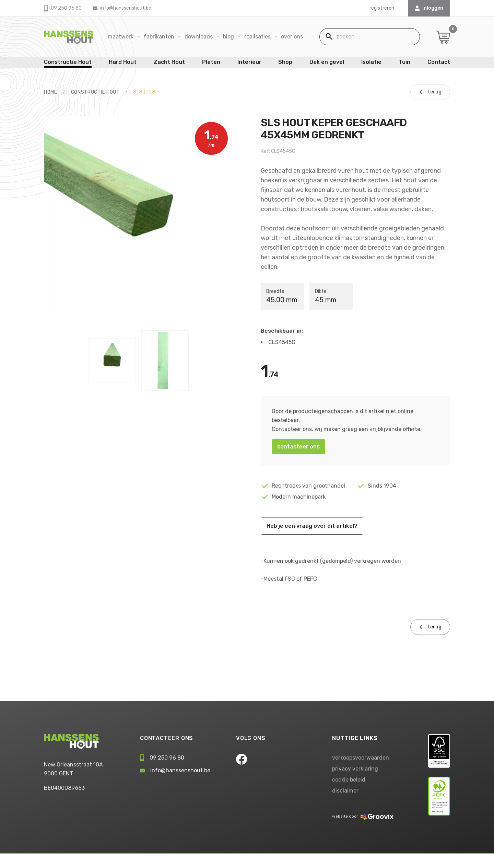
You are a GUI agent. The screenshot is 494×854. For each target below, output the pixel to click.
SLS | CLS (144, 92)
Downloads (199, 36)
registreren (381, 8)
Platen (211, 62)
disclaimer (345, 790)
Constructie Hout (68, 62)
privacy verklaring (355, 768)
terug (430, 92)
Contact (438, 62)
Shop (285, 62)
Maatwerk (120, 36)
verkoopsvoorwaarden (360, 757)
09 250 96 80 (63, 8)
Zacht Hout (169, 62)
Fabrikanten (159, 36)
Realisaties (257, 36)
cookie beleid (348, 779)
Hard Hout (123, 62)
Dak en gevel (326, 62)
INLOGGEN (429, 8)
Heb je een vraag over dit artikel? (312, 526)
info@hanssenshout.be (122, 8)
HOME (50, 92)
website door (362, 816)
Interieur (249, 62)
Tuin (404, 62)
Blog (228, 36)
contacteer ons (298, 446)
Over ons (292, 36)
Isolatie (371, 62)
